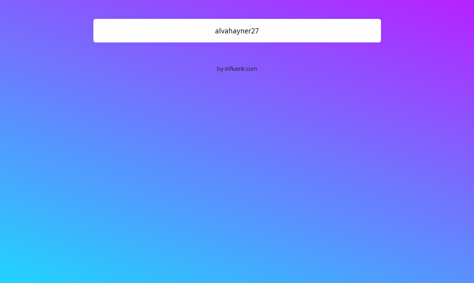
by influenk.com (237, 68)
